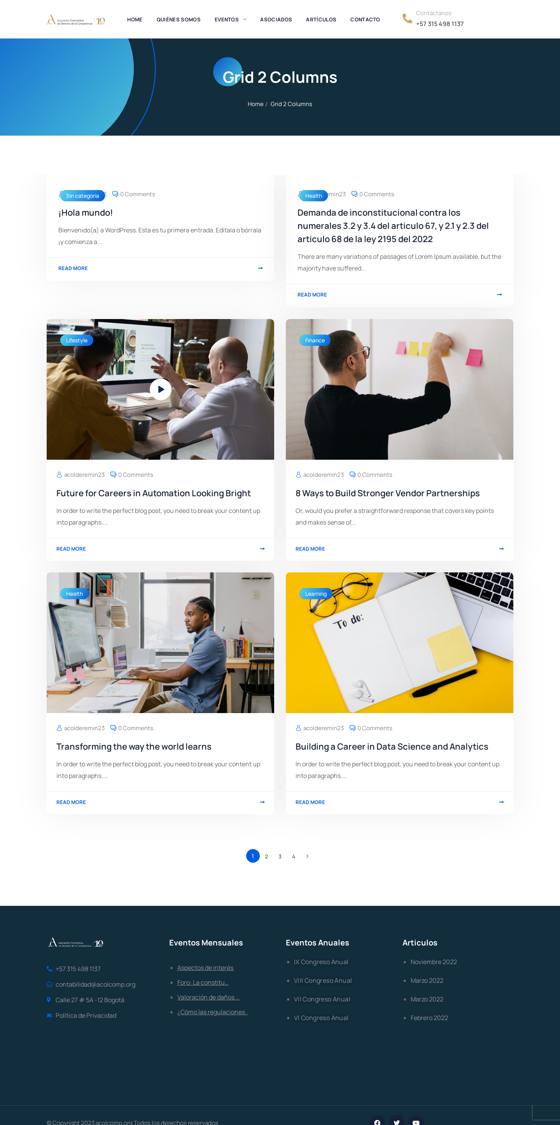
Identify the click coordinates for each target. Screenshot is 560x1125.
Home (256, 104)
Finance (315, 340)
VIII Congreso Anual (323, 980)
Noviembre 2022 (434, 962)
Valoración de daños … (208, 997)
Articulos (420, 942)
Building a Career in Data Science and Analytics (392, 746)
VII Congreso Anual (322, 999)
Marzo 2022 (427, 980)
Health (313, 195)
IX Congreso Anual (321, 962)
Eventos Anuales (317, 942)
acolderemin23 (84, 475)
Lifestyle (77, 340)
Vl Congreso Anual (321, 1017)
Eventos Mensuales (206, 942)
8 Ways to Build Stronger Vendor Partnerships (388, 493)
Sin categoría (82, 195)
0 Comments (137, 194)
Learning (316, 593)
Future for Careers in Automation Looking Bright (153, 493)
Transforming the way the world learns (134, 746)
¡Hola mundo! (85, 212)
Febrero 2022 (429, 1017)
